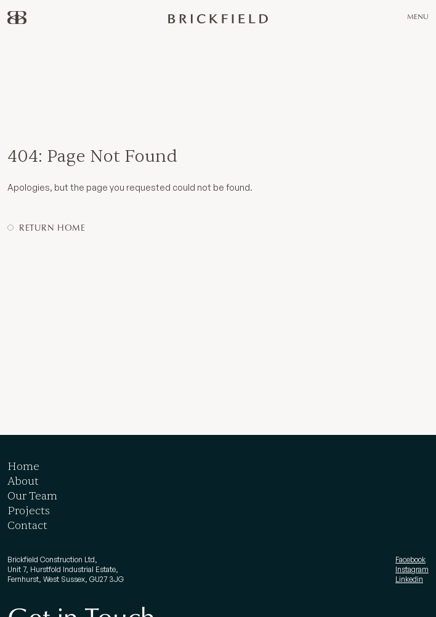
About (23, 481)
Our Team (32, 496)
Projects (28, 511)
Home (23, 467)
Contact (27, 526)
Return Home (52, 227)
